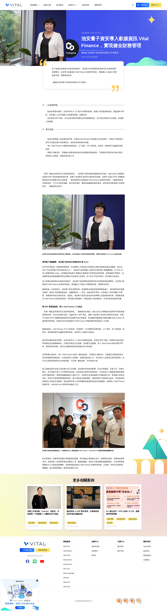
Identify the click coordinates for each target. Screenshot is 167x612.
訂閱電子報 (27, 550)
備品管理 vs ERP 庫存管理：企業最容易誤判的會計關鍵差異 (83, 512)
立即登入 (144, 5)
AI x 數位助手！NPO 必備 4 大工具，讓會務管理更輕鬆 (122, 512)
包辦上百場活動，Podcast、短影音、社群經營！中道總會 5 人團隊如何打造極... (43, 512)
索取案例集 (42, 550)
